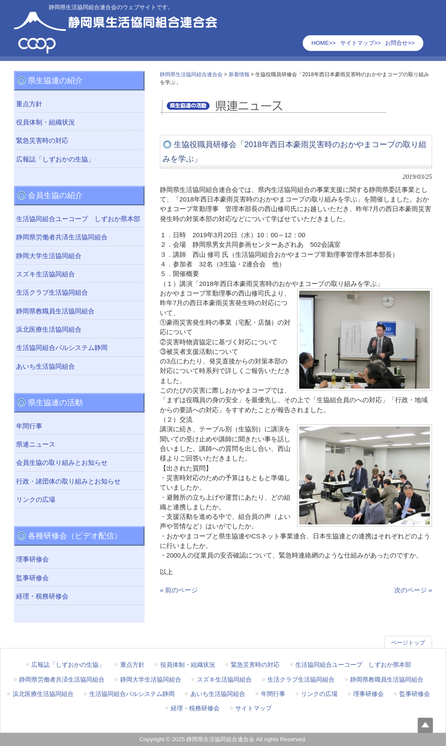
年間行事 (29, 426)
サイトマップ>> (360, 43)
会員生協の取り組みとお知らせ (62, 462)
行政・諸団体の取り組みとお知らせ (68, 481)
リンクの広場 (35, 499)
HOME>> (323, 43)
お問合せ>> (400, 43)
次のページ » (413, 590)
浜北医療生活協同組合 (48, 329)
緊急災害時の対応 (42, 140)
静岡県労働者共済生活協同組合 (62, 237)
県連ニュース (35, 444)
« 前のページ (179, 590)
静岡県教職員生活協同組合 (55, 311)
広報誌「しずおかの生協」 (55, 159)
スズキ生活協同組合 (45, 274)
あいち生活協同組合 (45, 366)
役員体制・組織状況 (45, 122)
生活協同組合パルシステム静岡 (62, 347)
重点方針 (29, 104)
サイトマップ (253, 708)
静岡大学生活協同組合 (48, 255)
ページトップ (408, 642)
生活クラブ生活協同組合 (52, 292)
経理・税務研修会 (42, 596)
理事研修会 (32, 559)
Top (425, 725)
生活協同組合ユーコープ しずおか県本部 (78, 218)
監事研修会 (32, 578)
